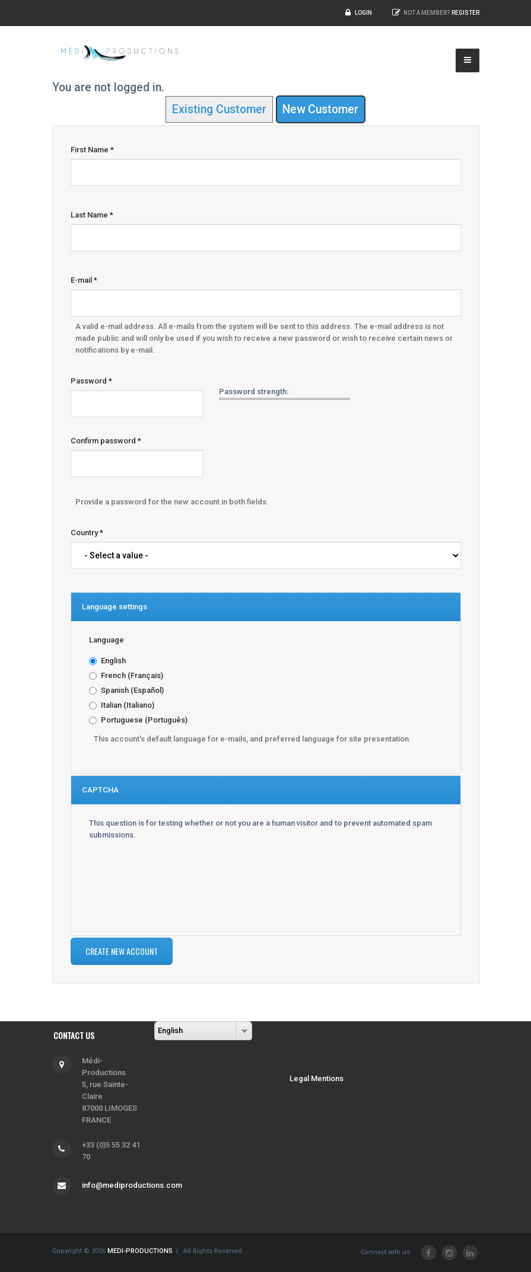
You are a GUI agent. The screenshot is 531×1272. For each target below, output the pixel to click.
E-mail (84, 280)
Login (363, 12)
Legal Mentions (317, 1078)
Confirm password (106, 440)
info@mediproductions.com (132, 1185)
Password (91, 380)
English (113, 660)
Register (465, 12)
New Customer (320, 109)
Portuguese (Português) (144, 719)
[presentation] (137, 883)
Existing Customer (219, 109)
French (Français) (132, 675)
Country (87, 532)
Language (106, 639)
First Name (92, 149)
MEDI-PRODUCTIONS (140, 1251)
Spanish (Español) (132, 690)
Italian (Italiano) (127, 705)
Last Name (92, 214)
